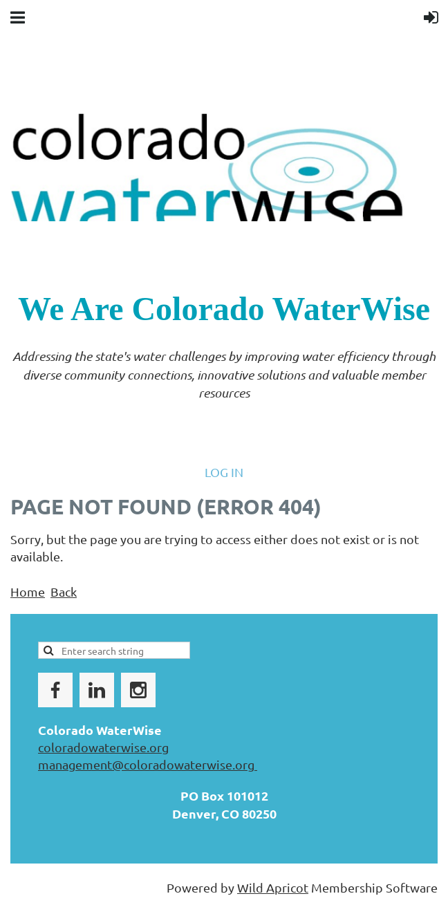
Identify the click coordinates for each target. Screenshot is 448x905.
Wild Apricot (272, 887)
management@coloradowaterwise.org (147, 764)
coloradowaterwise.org (103, 747)
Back (63, 591)
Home (27, 591)
